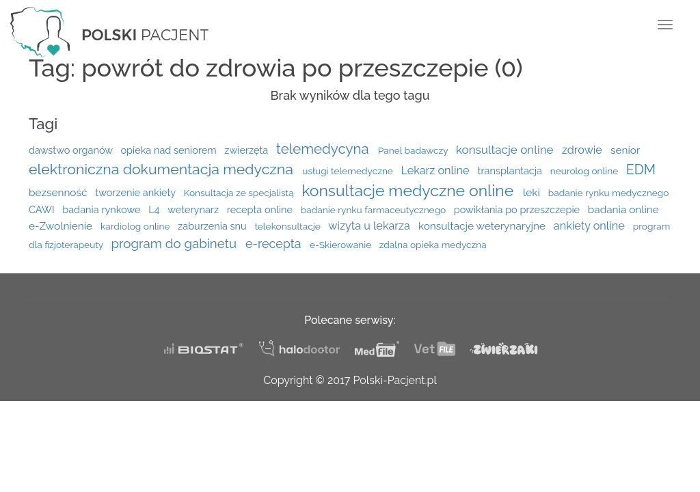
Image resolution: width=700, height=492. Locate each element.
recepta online (261, 209)
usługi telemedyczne (348, 170)
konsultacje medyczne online (409, 190)
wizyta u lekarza (370, 225)
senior (625, 150)
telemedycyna (324, 149)
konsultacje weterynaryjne (483, 226)
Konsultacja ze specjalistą (240, 192)
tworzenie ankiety (136, 192)
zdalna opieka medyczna (433, 244)
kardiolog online (136, 226)
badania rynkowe (102, 209)
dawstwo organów (72, 150)
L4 (155, 209)
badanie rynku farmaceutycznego (374, 209)
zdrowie (583, 150)
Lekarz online (436, 170)
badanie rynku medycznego (608, 192)
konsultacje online (506, 149)
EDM (641, 170)
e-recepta (274, 243)
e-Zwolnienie (62, 226)
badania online (623, 210)
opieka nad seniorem (169, 150)
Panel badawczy (414, 150)
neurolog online (585, 170)
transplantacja (511, 170)
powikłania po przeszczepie (518, 209)
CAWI (43, 209)
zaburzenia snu (213, 226)
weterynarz (194, 209)
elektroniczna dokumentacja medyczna (163, 169)
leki (533, 193)
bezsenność (59, 193)
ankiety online (591, 225)
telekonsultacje (288, 226)
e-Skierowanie (342, 244)
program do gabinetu (175, 243)
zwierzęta (247, 150)
